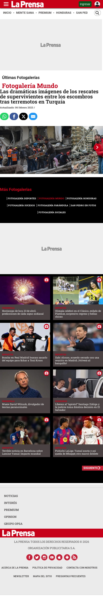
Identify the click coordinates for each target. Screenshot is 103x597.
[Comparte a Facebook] (14, 116)
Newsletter (21, 576)
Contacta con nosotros (81, 567)
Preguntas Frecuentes (70, 576)
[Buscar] (97, 13)
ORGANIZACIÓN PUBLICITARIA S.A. (51, 548)
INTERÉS (10, 503)
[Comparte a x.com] (23, 116)
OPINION (10, 517)
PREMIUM (11, 510)
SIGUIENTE (90, 468)
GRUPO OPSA (13, 524)
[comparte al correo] (33, 116)
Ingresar (85, 4)
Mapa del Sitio (42, 576)
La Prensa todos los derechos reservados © (51, 542)
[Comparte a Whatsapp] (4, 116)
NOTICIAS (11, 496)
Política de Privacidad (47, 567)
